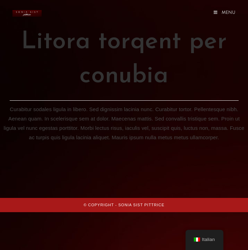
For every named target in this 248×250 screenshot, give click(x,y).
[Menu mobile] (225, 12)
